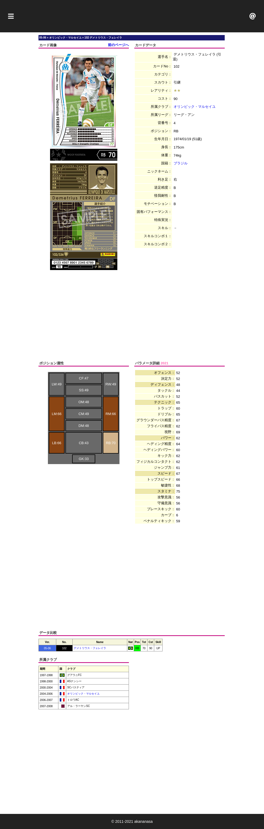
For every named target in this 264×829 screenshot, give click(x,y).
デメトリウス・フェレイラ (90, 648)
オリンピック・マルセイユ (195, 107)
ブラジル (181, 163)
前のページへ (118, 45)
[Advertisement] (132, 16)
